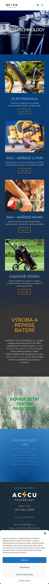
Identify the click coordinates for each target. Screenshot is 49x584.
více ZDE (24, 111)
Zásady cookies (24, 580)
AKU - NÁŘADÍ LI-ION (24, 158)
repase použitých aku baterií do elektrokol (25, 347)
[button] (45, 533)
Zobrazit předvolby (24, 574)
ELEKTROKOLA (24, 99)
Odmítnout (24, 567)
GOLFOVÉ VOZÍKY (24, 276)
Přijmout (24, 560)
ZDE (24, 472)
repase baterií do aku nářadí (17, 356)
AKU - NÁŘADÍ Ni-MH (24, 217)
